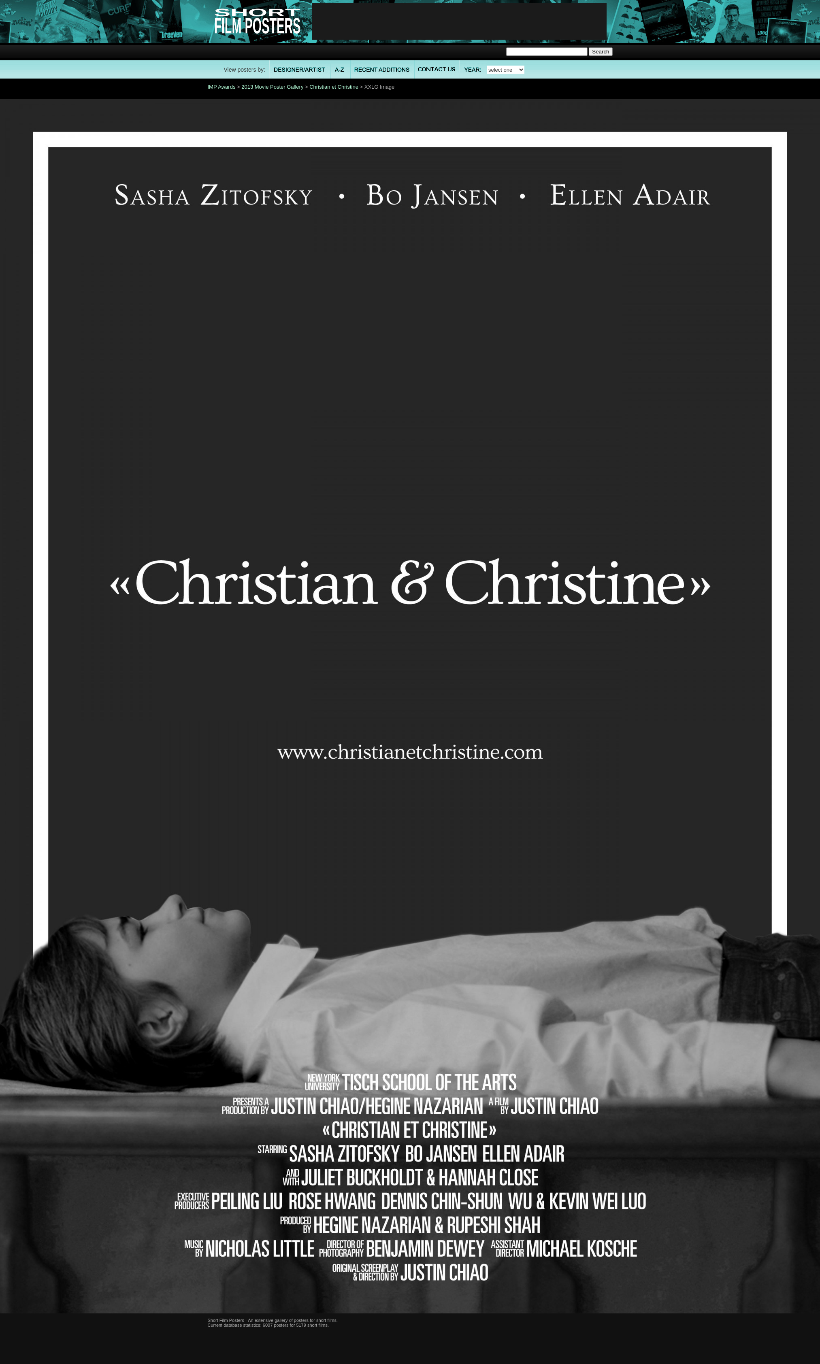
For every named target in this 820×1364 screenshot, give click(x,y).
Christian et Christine (333, 87)
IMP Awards (222, 87)
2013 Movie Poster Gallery (272, 87)
